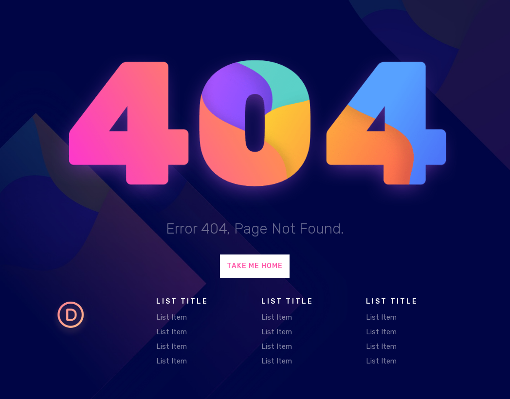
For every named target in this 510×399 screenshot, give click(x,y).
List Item (171, 317)
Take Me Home (255, 266)
